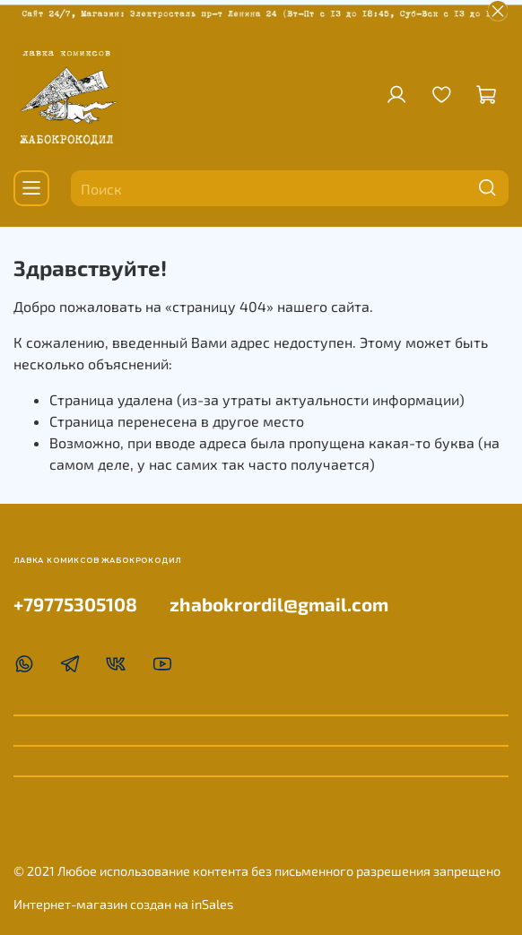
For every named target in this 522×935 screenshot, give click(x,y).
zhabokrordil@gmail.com (279, 604)
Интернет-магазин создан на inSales (123, 904)
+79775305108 (75, 604)
